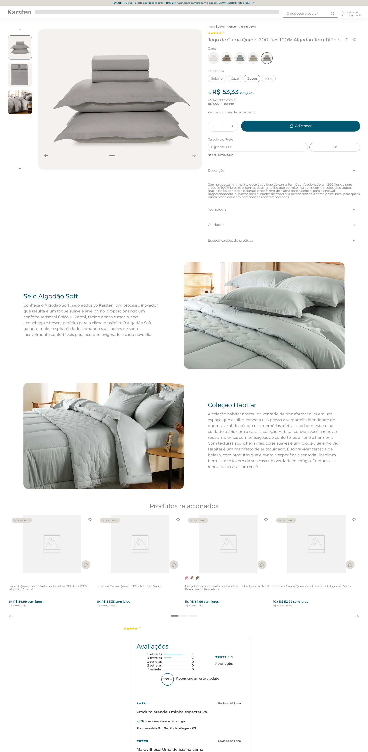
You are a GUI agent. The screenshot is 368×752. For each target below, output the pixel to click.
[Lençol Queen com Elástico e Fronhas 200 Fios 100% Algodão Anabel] (52, 562)
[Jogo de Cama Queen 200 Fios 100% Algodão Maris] (316, 562)
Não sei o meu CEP (220, 155)
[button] (175, 616)
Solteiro (217, 78)
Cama (221, 26)
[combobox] (310, 14)
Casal (235, 78)
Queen (252, 78)
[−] (213, 126)
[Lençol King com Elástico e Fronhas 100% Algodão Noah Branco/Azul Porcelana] (228, 562)
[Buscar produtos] (333, 13)
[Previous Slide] (10, 616)
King (268, 78)
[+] (232, 126)
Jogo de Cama (247, 26)
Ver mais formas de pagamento (231, 112)
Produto (232, 26)
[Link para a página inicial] (211, 26)
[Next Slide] (357, 617)
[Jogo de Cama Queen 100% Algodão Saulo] (140, 562)
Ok (335, 147)
